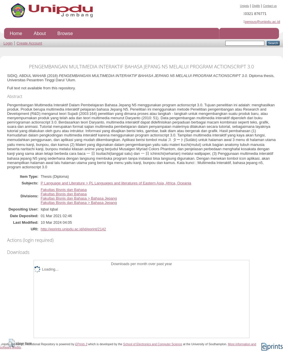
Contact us (270, 5)
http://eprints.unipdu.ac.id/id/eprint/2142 (73, 229)
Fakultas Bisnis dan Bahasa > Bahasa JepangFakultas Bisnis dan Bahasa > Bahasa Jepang (79, 200)
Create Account (29, 43)
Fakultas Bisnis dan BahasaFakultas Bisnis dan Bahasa (64, 192)
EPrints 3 (81, 344)
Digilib (256, 5)
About (40, 33)
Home (16, 33)
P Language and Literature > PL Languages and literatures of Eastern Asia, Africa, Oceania (116, 183)
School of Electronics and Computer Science (152, 344)
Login (8, 43)
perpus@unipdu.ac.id (262, 22)
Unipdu (244, 5)
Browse (65, 33)
